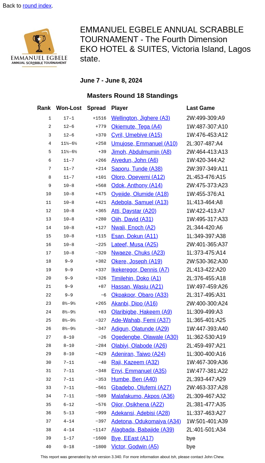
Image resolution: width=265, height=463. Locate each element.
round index (37, 6)
